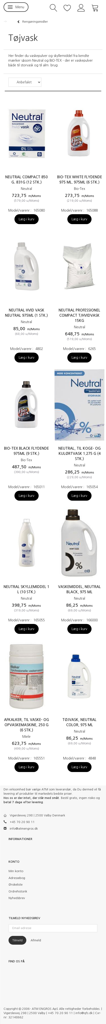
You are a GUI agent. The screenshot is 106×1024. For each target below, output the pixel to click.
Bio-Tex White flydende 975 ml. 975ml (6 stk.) (79, 179)
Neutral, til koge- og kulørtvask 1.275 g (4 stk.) (79, 454)
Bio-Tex (79, 188)
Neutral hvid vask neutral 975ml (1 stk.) (26, 312)
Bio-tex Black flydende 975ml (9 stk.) (26, 451)
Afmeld (36, 940)
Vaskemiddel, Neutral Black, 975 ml (79, 589)
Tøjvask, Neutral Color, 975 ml (79, 722)
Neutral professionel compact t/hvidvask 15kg (79, 315)
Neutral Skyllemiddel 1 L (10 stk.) (26, 589)
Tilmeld (17, 940)
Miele (26, 736)
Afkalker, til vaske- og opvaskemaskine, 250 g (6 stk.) (26, 725)
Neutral (26, 188)
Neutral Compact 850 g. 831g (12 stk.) (26, 179)
